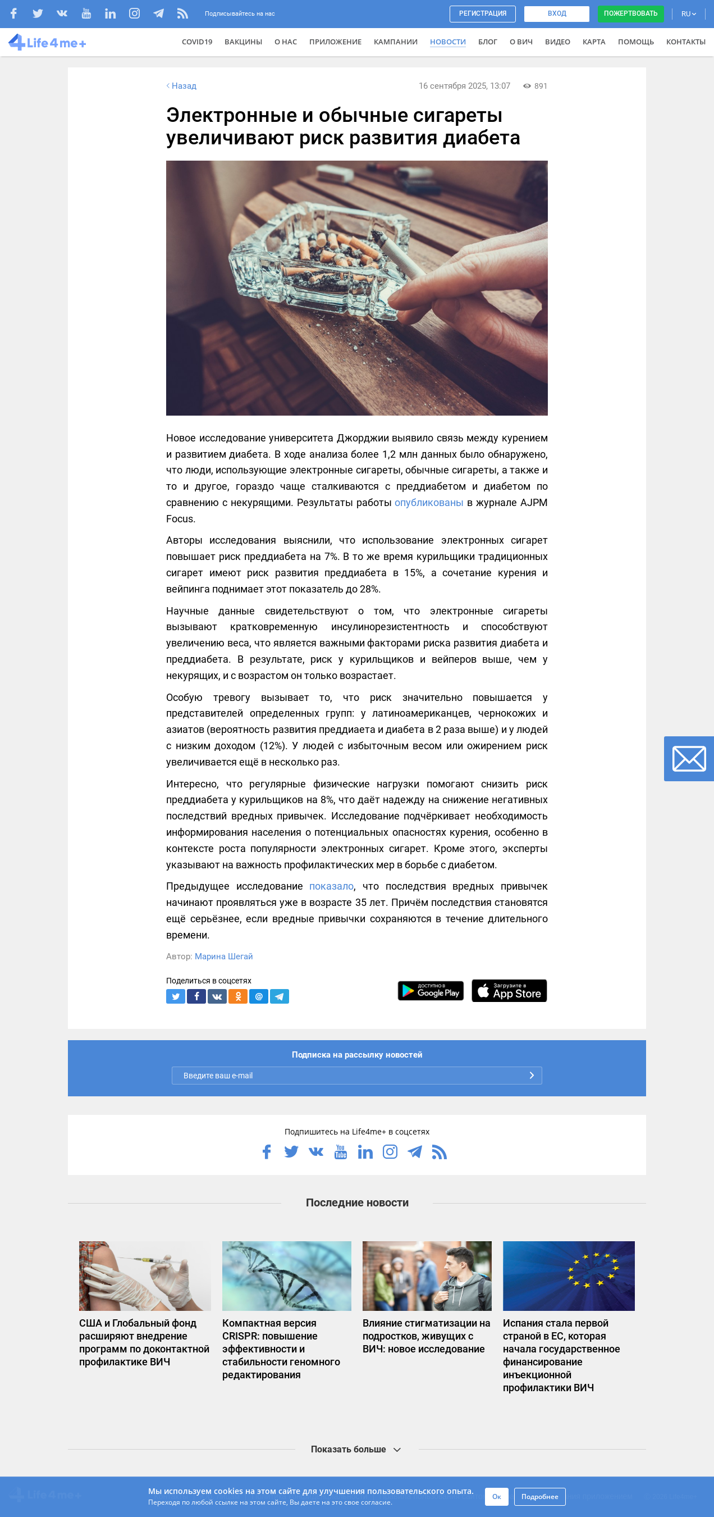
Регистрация (482, 13)
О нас (285, 42)
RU (688, 14)
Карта (594, 42)
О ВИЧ (521, 42)
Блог (487, 42)
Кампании (396, 42)
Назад (180, 86)
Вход (557, 13)
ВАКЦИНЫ (243, 42)
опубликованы (429, 502)
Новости (448, 42)
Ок (496, 1496)
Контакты (686, 42)
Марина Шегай (224, 956)
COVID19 (197, 42)
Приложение (335, 42)
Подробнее (540, 1496)
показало (331, 886)
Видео (557, 42)
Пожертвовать (631, 13)
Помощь (636, 42)
